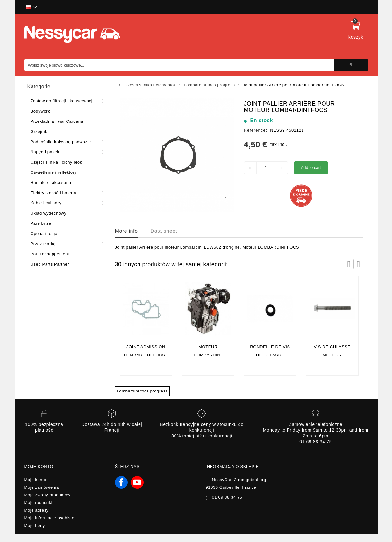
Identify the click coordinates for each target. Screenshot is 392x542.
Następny (358, 264)
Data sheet (164, 231)
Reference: (255, 130)
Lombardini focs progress (142, 391)
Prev (349, 264)
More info (126, 231)
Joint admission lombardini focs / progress (146, 355)
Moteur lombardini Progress (208, 355)
